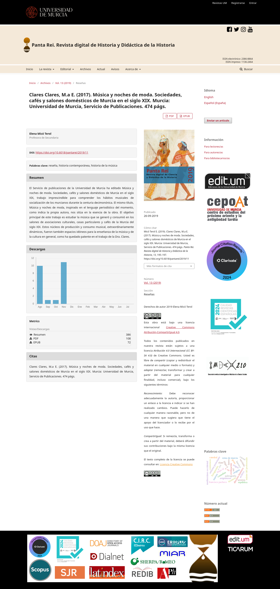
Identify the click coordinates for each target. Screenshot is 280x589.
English (209, 97)
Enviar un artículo (218, 120)
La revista (45, 69)
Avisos (115, 69)
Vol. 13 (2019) (63, 83)
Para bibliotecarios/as (217, 158)
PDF (171, 116)
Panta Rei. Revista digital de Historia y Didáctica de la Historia (103, 45)
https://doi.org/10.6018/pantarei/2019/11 (62, 152)
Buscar (248, 69)
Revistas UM (219, 3)
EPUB (186, 116)
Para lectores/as (213, 146)
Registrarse (238, 3)
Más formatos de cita (159, 266)
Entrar (253, 3)
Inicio (29, 69)
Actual (101, 69)
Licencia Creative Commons (176, 464)
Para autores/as (213, 152)
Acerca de (131, 69)
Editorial (66, 69)
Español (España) (215, 103)
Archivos (85, 69)
